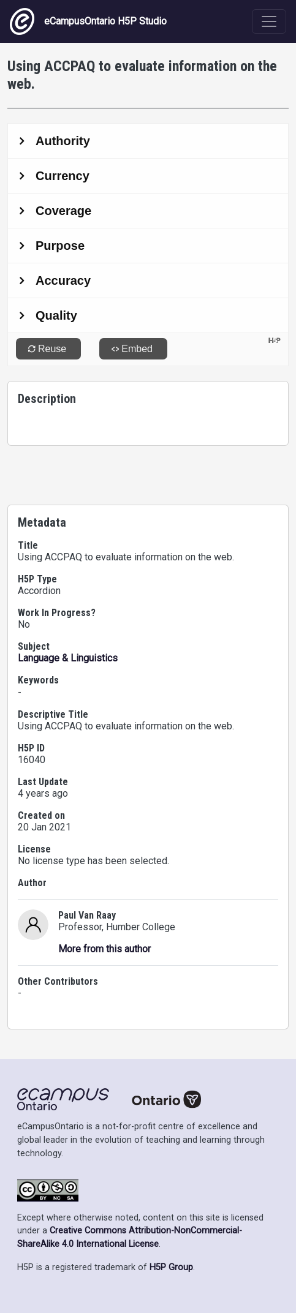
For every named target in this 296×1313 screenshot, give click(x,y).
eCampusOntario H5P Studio (88, 21)
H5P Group (171, 1267)
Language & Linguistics (68, 658)
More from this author (104, 949)
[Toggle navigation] (269, 21)
